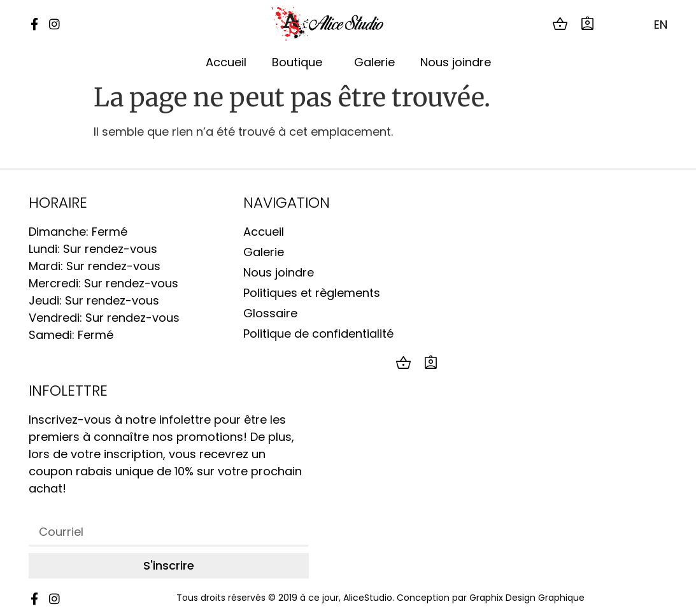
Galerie (374, 62)
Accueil (226, 62)
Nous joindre (455, 62)
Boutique (300, 62)
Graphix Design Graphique (527, 597)
